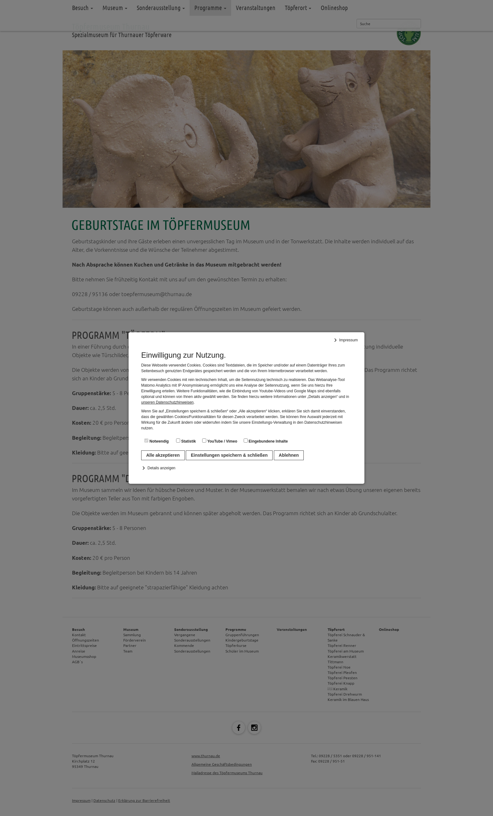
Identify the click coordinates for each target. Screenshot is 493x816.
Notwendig (156, 441)
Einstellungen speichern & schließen (229, 455)
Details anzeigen (161, 468)
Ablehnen (289, 455)
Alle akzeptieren (163, 455)
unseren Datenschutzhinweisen (167, 402)
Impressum (348, 340)
